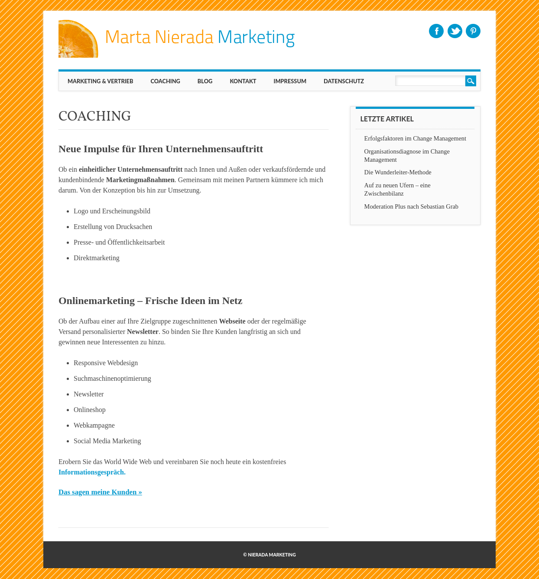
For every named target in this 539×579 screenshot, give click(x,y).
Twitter (455, 31)
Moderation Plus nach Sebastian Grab (411, 206)
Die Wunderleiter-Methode (398, 172)
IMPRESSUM (290, 81)
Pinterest (473, 31)
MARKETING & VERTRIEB (100, 81)
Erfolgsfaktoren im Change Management (415, 138)
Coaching (165, 81)
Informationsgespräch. (92, 472)
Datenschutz (344, 81)
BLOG (205, 81)
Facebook (436, 31)
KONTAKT (243, 81)
